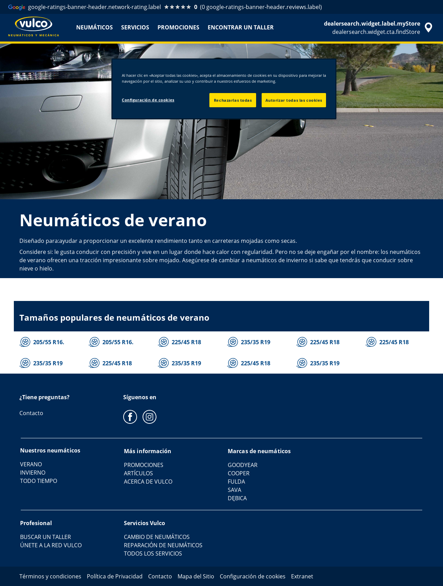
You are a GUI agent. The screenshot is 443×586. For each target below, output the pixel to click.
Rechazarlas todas (233, 100)
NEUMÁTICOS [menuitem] (94, 27)
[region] (223, 88)
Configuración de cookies (148, 99)
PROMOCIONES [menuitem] (178, 27)
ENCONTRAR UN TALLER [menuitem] (241, 27)
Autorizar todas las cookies (293, 100)
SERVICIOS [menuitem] (135, 27)
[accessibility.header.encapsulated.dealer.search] (379, 27)
